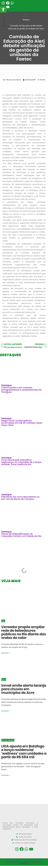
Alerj (3, 621)
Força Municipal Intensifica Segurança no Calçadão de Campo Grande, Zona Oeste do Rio (21, 462)
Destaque (6, 385)
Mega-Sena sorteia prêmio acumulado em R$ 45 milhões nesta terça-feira (21, 423)
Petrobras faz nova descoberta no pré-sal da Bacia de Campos (20, 498)
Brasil (3, 679)
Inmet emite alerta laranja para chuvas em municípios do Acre (23, 689)
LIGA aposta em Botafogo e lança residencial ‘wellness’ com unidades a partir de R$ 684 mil (24, 751)
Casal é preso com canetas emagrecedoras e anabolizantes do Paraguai (21, 390)
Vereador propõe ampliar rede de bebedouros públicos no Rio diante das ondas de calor (23, 632)
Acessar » (5, 653)
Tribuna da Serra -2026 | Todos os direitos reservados (24, 863)
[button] (3, 9)
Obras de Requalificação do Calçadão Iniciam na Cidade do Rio (21, 535)
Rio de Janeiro (7, 740)
